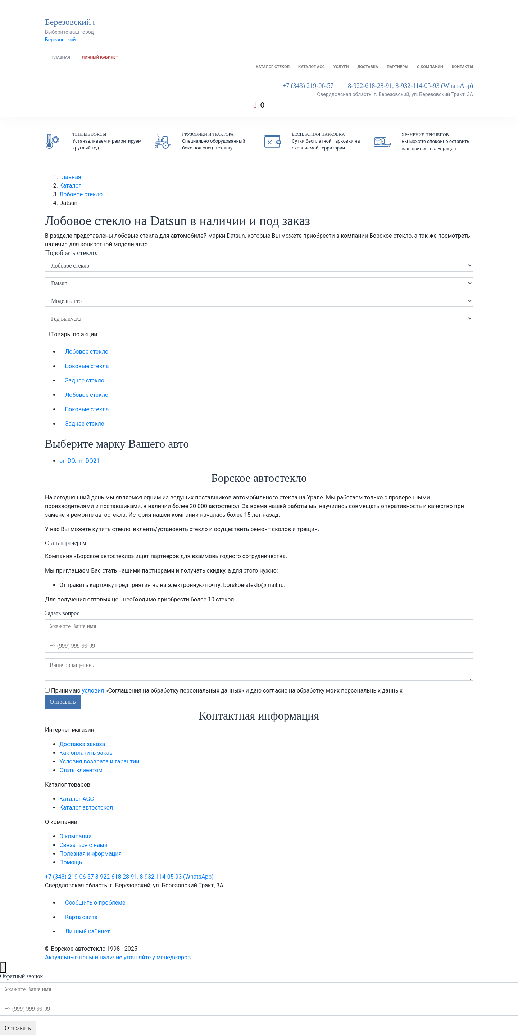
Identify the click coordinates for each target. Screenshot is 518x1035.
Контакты (462, 66)
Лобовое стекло (81, 194)
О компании (430, 66)
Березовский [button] (70, 22)
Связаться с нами (83, 845)
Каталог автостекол (86, 807)
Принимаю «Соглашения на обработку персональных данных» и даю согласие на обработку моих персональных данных (224, 690)
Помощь (70, 862)
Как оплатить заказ (85, 752)
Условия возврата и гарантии (99, 761)
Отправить (63, 702)
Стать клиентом (81, 770)
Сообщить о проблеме (95, 902)
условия (93, 690)
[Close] (3, 967)
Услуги (341, 66)
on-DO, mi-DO (79, 460)
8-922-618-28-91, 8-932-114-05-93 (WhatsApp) (410, 85)
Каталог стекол (273, 66)
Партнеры (397, 66)
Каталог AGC (311, 66)
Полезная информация (90, 853)
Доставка (367, 66)
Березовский (60, 39)
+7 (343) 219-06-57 (307, 85)
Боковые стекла (87, 366)
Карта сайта (81, 917)
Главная (61, 57)
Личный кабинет (100, 57)
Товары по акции (71, 334)
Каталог (70, 185)
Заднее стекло (84, 380)
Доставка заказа (82, 744)
